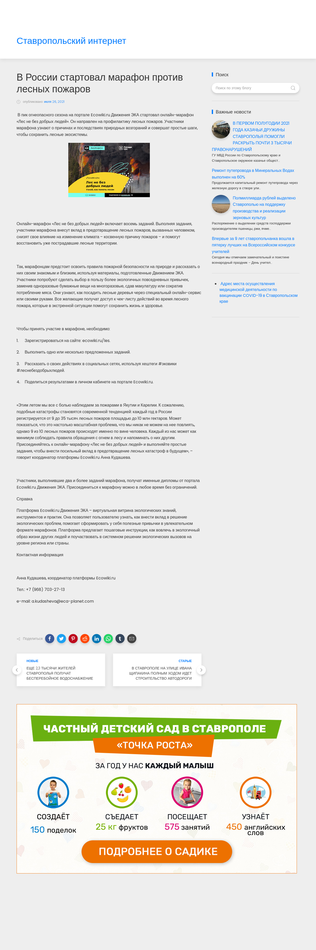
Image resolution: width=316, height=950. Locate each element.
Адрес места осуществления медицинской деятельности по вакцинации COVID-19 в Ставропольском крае (258, 292)
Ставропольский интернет (71, 40)
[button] (49, 638)
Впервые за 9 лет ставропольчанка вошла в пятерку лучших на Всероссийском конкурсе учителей (253, 245)
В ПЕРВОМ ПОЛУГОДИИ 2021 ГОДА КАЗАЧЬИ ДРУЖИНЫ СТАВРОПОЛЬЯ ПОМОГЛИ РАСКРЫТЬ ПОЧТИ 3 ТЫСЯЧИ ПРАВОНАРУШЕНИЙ (252, 136)
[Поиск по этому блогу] (255, 88)
